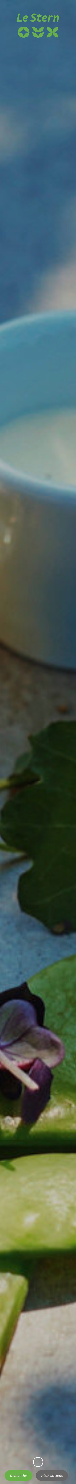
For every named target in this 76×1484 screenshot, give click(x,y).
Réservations (52, 1476)
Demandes (18, 1476)
